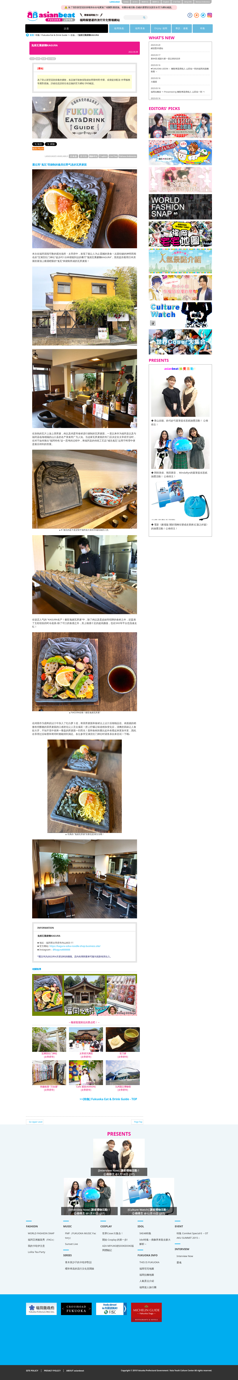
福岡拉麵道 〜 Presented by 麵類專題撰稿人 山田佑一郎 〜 (178, 91)
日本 (32, 58)
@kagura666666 (61, 949)
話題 (61, 28)
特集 (176, 28)
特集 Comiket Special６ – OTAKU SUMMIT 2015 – (192, 1235)
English (166, 2)
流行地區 (51, 58)
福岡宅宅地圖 (146, 1268)
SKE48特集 (145, 1233)
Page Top (138, 1122)
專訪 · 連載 (153, 28)
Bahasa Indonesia (203, 2)
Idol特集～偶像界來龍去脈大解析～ (155, 1242)
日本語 (125, 2)
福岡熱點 (85, 28)
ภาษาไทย (176, 2)
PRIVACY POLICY (52, 1370)
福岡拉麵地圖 (146, 1274)
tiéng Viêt (188, 2)
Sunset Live (71, 1244)
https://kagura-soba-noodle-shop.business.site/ (74, 946)
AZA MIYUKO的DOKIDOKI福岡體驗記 (118, 1248)
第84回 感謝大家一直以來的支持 (165, 58)
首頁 (32, 35)
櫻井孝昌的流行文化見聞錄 (79, 1268)
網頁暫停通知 (157, 48)
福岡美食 (108, 28)
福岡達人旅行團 (147, 1287)
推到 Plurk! (38, 148)
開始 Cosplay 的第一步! (115, 1239)
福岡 (38, 58)
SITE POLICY (32, 1370)
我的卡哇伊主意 (36, 1245)
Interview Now (185, 1256)
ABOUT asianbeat (75, 1370)
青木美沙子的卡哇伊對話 (78, 1262)
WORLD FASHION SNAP (41, 1233)
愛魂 (179, 1262)
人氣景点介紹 (146, 1281)
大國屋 (154, 81)
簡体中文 (145, 2)
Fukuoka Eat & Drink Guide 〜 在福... (59, 35)
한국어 (135, 2)
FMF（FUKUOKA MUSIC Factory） (80, 1235)
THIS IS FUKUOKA (149, 1262)
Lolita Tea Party (36, 1252)
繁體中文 (155, 2)
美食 (44, 58)
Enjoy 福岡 (131, 28)
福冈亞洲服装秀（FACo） (41, 1239)
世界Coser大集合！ (112, 1233)
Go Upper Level (35, 1122)
